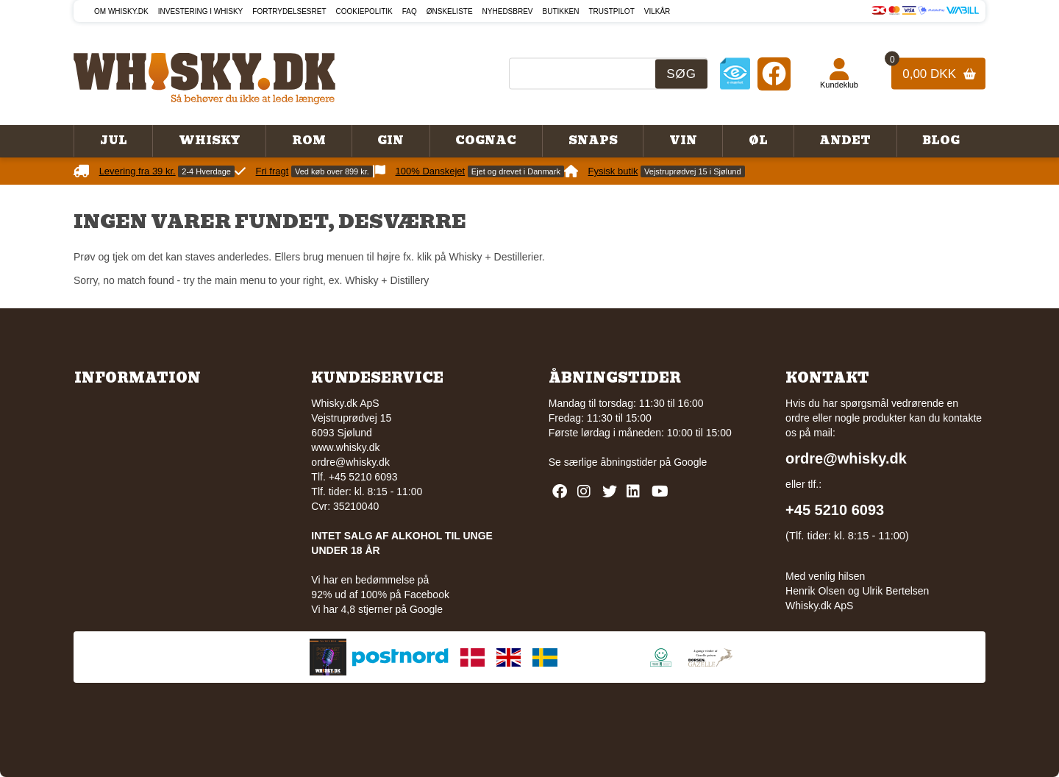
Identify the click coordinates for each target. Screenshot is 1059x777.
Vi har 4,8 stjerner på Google (377, 609)
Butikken (561, 11)
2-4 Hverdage (206, 171)
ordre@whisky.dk (350, 462)
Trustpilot (612, 11)
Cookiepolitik (364, 11)
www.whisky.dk (345, 447)
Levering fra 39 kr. (137, 171)
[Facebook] (774, 73)
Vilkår (657, 11)
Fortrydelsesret (289, 11)
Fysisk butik (613, 171)
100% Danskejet (431, 171)
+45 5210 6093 (834, 510)
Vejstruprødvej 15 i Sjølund (692, 171)
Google (690, 462)
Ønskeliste (450, 11)
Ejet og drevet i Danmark (515, 171)
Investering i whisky (200, 11)
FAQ (409, 11)
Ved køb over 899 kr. (332, 171)
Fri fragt (272, 171)
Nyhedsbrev (507, 11)
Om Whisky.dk (121, 11)
